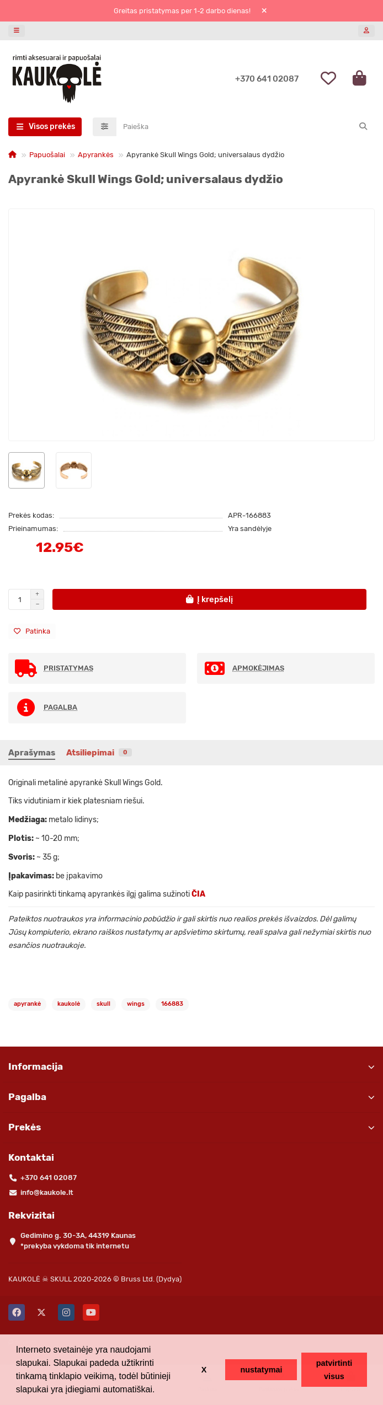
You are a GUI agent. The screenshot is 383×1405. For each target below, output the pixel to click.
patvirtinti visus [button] (334, 1370)
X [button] (204, 1369)
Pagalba (191, 1096)
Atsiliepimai (99, 753)
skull (103, 1003)
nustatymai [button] (261, 1369)
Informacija (191, 1066)
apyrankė (27, 1003)
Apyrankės (96, 155)
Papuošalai (47, 155)
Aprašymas (31, 753)
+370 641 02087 (267, 79)
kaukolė (68, 1003)
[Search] (245, 126)
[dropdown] (16, 31)
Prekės (191, 1127)
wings (136, 1003)
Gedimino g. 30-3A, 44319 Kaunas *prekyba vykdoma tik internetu (78, 1240)
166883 (172, 1003)
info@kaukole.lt (46, 1192)
